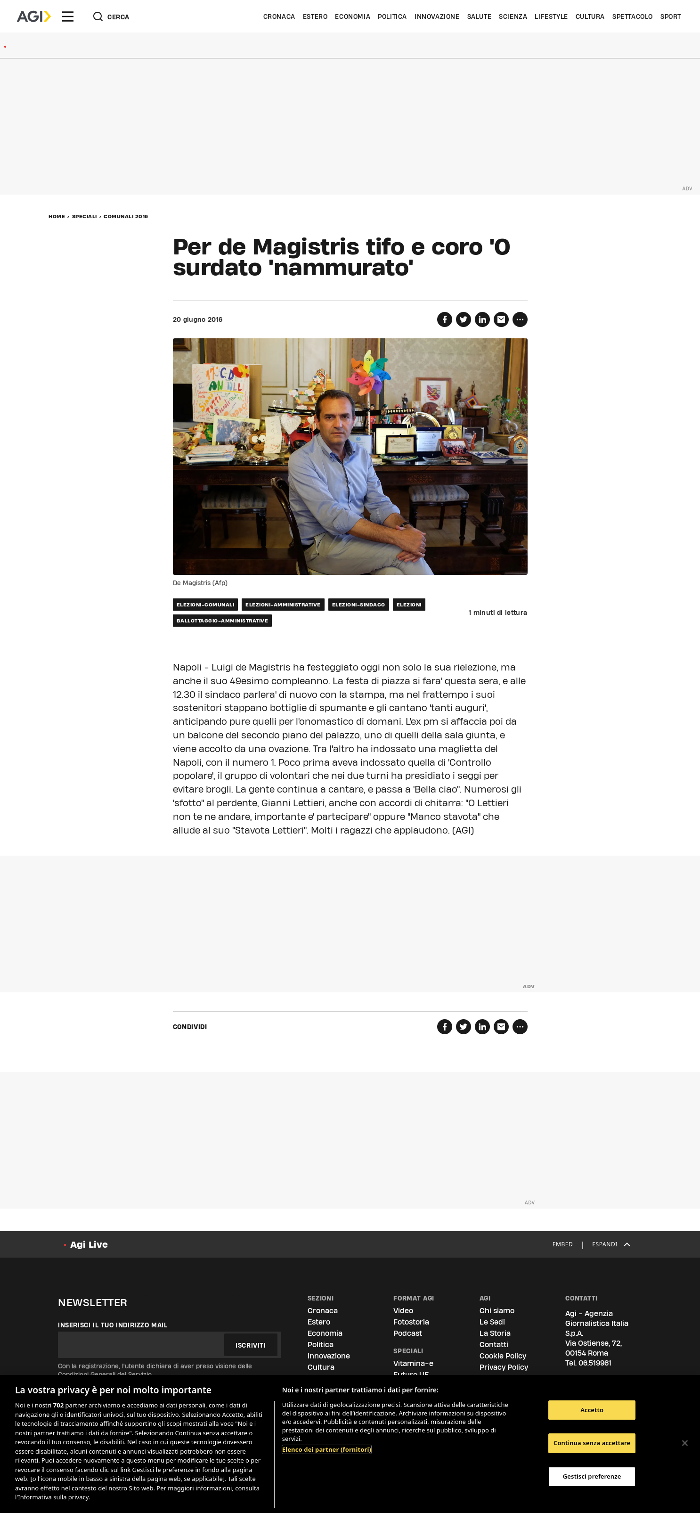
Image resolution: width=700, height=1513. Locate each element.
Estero (315, 16)
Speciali (84, 216)
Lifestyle (551, 16)
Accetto (591, 1410)
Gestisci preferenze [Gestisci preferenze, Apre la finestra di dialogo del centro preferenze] (592, 1476)
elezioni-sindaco (358, 604)
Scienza (513, 16)
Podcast (407, 1333)
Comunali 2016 (126, 216)
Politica (392, 16)
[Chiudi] (685, 1442)
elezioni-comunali (206, 604)
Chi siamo (497, 1310)
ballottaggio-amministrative (223, 620)
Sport (670, 16)
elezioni (409, 604)
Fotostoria (411, 1321)
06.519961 (594, 1362)
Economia (352, 16)
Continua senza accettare (591, 1443)
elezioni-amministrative (283, 604)
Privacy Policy (504, 1367)
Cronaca (279, 16)
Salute (479, 16)
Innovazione (437, 16)
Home (57, 216)
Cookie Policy (503, 1355)
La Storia (495, 1333)
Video (403, 1310)
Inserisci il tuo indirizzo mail (113, 1325)
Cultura (590, 16)
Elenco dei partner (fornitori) (326, 1449)
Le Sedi (492, 1321)
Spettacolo (632, 16)
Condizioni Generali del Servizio (105, 1374)
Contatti (494, 1344)
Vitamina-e (413, 1363)
